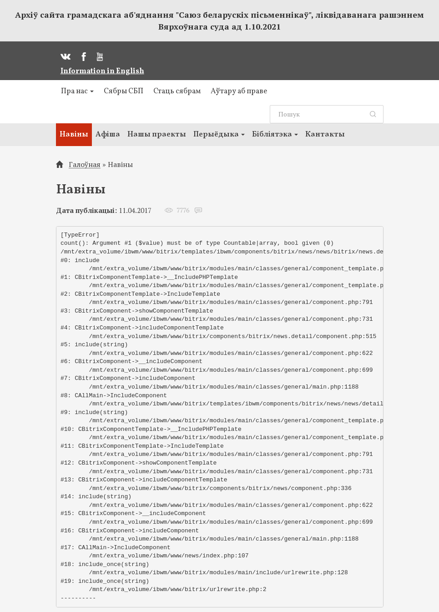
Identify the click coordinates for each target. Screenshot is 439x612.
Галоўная (85, 164)
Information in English (102, 71)
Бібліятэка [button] (275, 134)
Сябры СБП (123, 91)
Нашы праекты (156, 134)
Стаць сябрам (177, 91)
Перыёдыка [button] (219, 134)
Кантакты (325, 134)
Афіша (108, 134)
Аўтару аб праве (239, 91)
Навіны (74, 134)
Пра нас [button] (77, 91)
